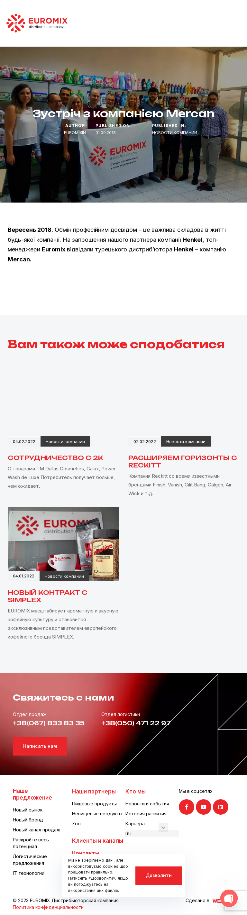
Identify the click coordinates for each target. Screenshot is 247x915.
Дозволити (159, 875)
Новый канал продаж (36, 829)
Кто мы (135, 791)
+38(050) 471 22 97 (136, 723)
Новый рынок (27, 809)
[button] (163, 827)
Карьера (135, 823)
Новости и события (147, 803)
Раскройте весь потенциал (31, 843)
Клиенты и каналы (97, 841)
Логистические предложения (30, 860)
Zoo (76, 823)
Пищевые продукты (94, 803)
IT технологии (28, 873)
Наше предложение (32, 794)
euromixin (75, 132)
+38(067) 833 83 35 (49, 723)
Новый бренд (28, 819)
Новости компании (174, 132)
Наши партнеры (94, 791)
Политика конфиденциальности (48, 907)
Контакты (85, 853)
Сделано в (197, 900)
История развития (146, 813)
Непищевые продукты (97, 813)
